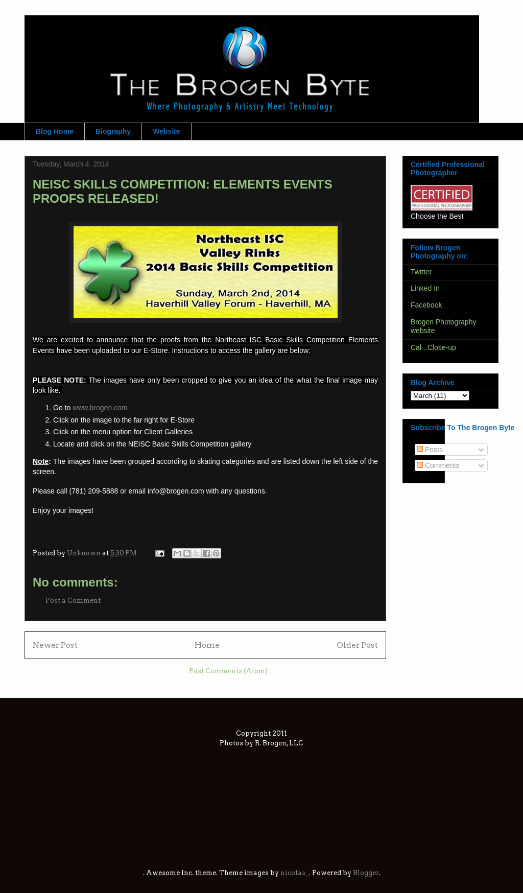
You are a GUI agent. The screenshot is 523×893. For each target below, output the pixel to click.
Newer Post (55, 645)
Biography (113, 131)
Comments (438, 465)
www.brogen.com (100, 408)
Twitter (421, 272)
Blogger (366, 873)
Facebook (426, 305)
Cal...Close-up (433, 347)
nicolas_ (294, 873)
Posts (430, 449)
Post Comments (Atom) (228, 671)
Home (207, 645)
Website (166, 131)
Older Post (357, 645)
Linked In (425, 288)
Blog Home (55, 131)
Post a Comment (73, 600)
